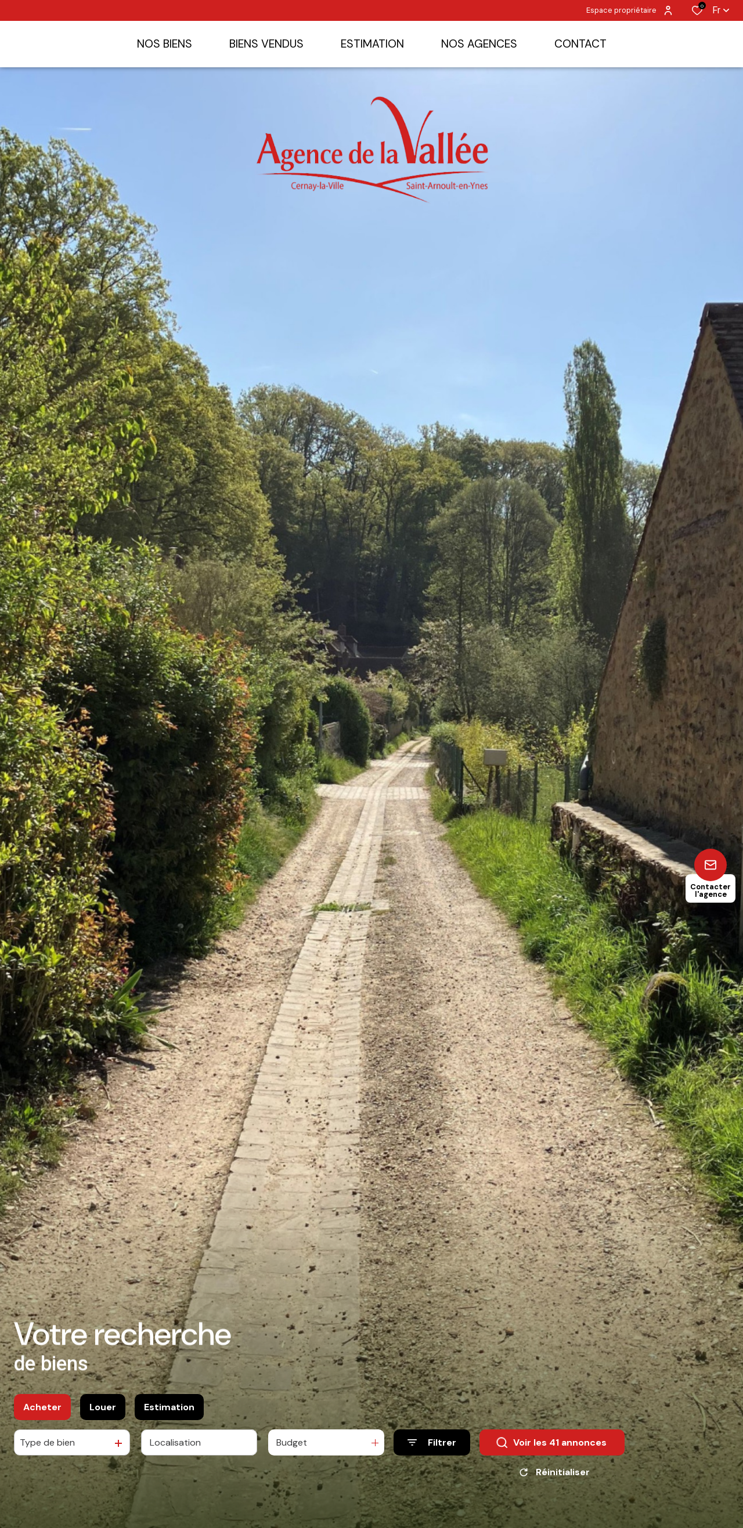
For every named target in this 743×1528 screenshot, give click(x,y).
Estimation (169, 1407)
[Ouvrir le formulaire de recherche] (432, 1442)
